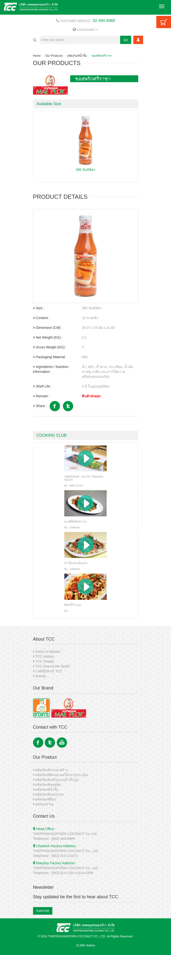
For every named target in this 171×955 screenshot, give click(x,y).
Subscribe (42, 910)
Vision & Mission (47, 652)
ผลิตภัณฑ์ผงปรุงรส (49, 794)
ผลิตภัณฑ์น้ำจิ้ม (77, 55)
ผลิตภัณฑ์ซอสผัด (48, 785)
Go (125, 40)
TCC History (44, 656)
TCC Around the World (52, 666)
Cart (163, 22)
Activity (40, 676)
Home (37, 55)
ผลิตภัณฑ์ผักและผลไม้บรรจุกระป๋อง (61, 775)
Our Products (54, 55)
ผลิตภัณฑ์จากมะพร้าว (51, 770)
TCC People (44, 661)
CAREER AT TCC (48, 671)
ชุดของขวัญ (44, 804)
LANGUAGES (85, 30)
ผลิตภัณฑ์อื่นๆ (45, 799)
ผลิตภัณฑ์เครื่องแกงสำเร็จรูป (56, 780)
